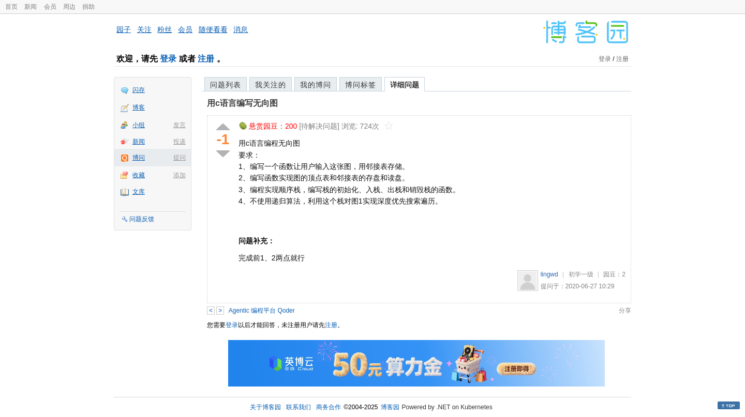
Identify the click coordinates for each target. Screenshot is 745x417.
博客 (138, 107)
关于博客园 (265, 407)
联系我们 (298, 407)
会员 (50, 6)
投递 (179, 141)
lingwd (549, 274)
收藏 (138, 175)
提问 (179, 157)
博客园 (390, 407)
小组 (138, 125)
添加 (179, 175)
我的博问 (315, 85)
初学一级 (581, 274)
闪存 (138, 90)
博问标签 (360, 85)
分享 (625, 310)
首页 (11, 6)
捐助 (88, 6)
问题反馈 (141, 219)
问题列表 (225, 85)
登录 (168, 58)
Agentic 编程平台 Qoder (262, 310)
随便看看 (213, 29)
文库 (138, 191)
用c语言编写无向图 (242, 103)
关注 (144, 29)
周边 (69, 6)
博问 (138, 157)
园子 (123, 29)
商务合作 (328, 407)
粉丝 (164, 29)
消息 (240, 29)
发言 (179, 125)
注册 (206, 58)
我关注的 (270, 85)
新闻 (30, 6)
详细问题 (404, 85)
